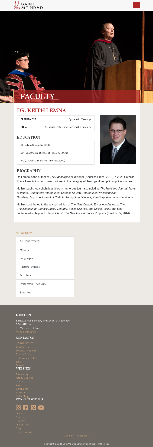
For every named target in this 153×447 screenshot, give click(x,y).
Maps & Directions (26, 331)
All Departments (30, 240)
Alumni (20, 385)
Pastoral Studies (30, 266)
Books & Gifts (24, 392)
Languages (26, 258)
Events (20, 417)
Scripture (25, 275)
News (19, 413)
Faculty (26, 233)
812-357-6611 (26, 343)
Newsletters (23, 424)
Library (20, 381)
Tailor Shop (22, 396)
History (24, 249)
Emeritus (25, 292)
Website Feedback (26, 350)
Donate (20, 365)
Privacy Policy (23, 354)
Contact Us (22, 346)
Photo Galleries (24, 431)
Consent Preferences (76, 435)
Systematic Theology (33, 283)
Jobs (18, 361)
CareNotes (22, 388)
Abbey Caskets (24, 377)
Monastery (22, 373)
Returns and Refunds (28, 357)
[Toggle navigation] (136, 5)
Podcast (20, 420)
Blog (18, 428)
